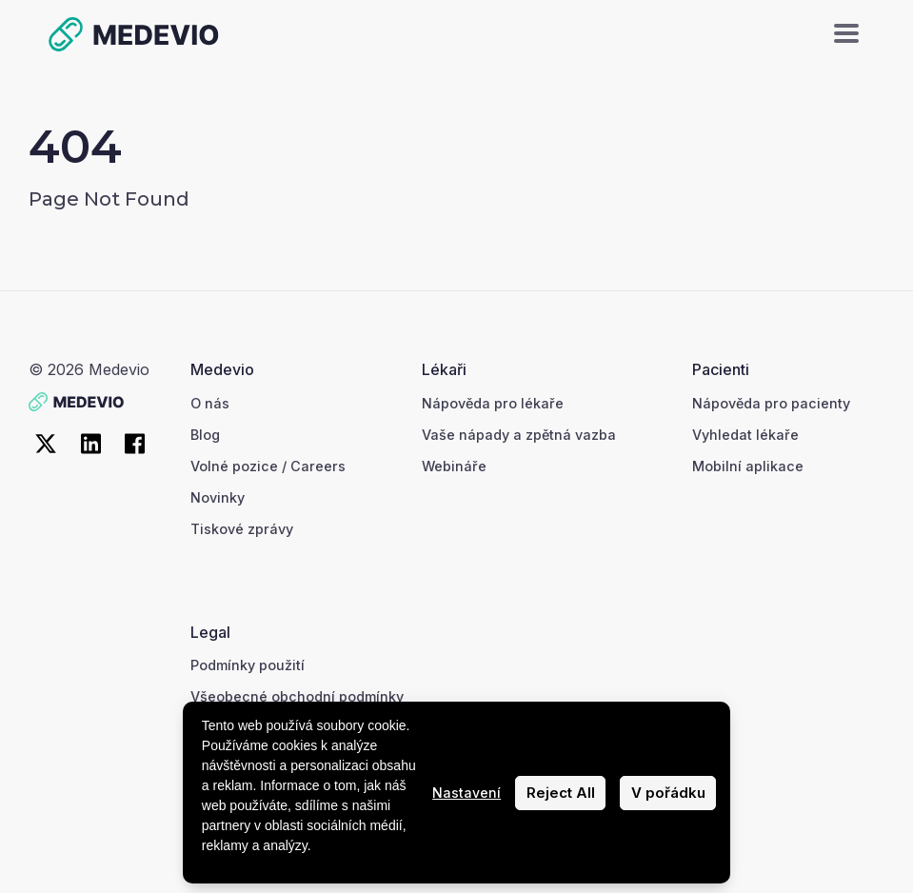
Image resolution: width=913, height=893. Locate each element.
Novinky (217, 497)
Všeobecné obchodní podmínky (297, 696)
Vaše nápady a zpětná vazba (519, 435)
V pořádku (668, 793)
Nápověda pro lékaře (493, 403)
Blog (205, 435)
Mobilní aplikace (748, 466)
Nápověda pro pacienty (771, 403)
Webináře (454, 466)
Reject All (560, 793)
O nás (209, 403)
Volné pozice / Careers (268, 466)
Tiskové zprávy (241, 529)
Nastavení (466, 792)
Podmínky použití (247, 665)
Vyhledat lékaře (745, 435)
